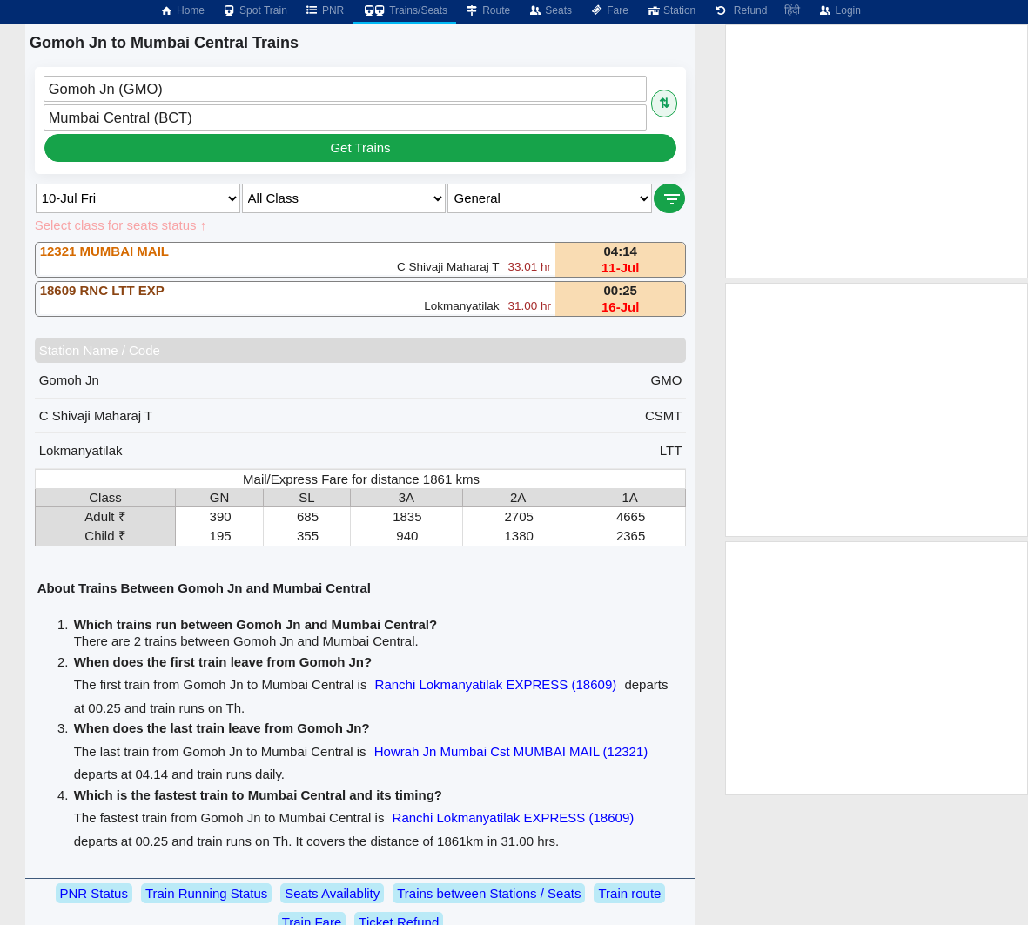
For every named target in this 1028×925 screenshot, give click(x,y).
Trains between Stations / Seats (489, 893)
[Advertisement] (876, 151)
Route (487, 10)
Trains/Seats (404, 10)
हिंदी (792, 10)
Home (182, 10)
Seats (549, 10)
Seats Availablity (332, 893)
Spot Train (254, 10)
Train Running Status (206, 893)
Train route (629, 893)
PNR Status (94, 893)
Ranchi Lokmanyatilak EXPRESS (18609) (496, 684)
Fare (608, 10)
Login (838, 10)
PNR (324, 10)
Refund (740, 10)
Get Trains (360, 147)
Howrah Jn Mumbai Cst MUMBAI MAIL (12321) (511, 751)
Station (670, 10)
